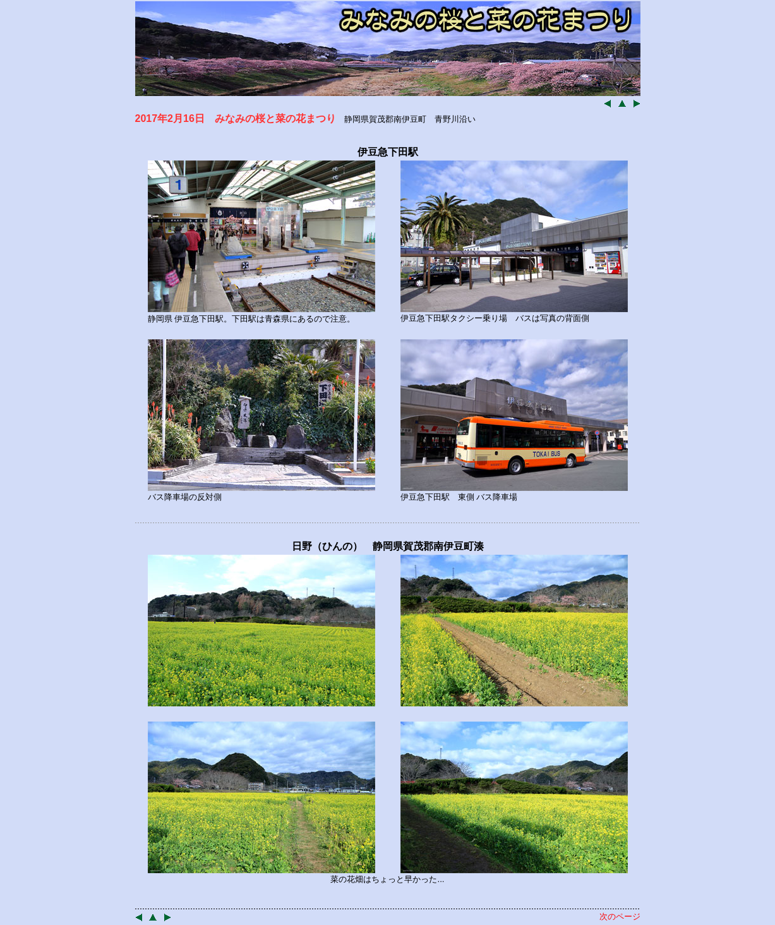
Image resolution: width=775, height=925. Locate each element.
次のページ (619, 916)
